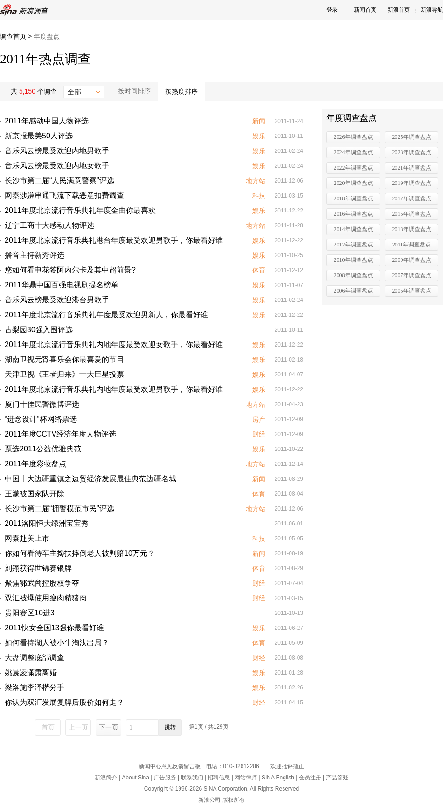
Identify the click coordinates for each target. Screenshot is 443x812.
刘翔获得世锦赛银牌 (38, 568)
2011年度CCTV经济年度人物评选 (60, 434)
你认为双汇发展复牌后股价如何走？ (64, 702)
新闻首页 (365, 10)
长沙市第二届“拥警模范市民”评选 (59, 508)
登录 (332, 10)
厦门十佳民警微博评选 (42, 404)
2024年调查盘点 (353, 152)
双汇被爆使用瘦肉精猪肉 (46, 598)
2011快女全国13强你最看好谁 (54, 628)
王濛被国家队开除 (34, 494)
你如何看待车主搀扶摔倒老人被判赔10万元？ (80, 553)
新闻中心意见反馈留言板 (170, 766)
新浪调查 (25, 10)
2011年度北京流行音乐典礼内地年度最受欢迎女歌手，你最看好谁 (114, 344)
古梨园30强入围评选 (39, 330)
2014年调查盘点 (353, 229)
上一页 (78, 727)
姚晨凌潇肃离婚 (31, 672)
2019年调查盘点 (411, 183)
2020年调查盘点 (353, 183)
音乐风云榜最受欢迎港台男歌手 (57, 300)
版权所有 (233, 800)
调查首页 (13, 36)
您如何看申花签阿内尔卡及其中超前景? (70, 270)
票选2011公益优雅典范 (43, 449)
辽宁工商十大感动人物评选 (49, 225)
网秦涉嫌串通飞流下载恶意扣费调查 (64, 195)
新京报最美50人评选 (39, 136)
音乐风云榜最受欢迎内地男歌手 (57, 151)
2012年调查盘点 (353, 244)
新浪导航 (432, 10)
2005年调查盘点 (411, 290)
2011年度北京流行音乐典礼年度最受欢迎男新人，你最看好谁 (106, 315)
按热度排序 (181, 91)
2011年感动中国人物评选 (47, 121)
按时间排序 (134, 91)
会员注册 (310, 777)
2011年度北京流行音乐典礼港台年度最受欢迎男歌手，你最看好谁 (114, 240)
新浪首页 (399, 10)
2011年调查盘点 (411, 244)
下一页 (108, 727)
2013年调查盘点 (411, 229)
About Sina (135, 777)
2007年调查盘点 (411, 275)
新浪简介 (106, 777)
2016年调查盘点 (353, 214)
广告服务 (165, 777)
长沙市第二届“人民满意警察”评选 (59, 180)
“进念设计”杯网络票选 (41, 419)
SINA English (278, 777)
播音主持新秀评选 (34, 255)
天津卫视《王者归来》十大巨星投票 (64, 374)
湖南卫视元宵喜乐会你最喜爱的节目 (64, 359)
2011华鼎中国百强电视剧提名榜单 (61, 285)
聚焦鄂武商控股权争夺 (42, 583)
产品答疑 (337, 777)
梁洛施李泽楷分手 (34, 687)
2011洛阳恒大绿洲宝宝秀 (47, 523)
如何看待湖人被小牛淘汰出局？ (57, 643)
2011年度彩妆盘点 (35, 464)
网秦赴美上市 (27, 538)
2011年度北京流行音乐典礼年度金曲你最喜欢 (80, 210)
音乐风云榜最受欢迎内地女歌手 (57, 166)
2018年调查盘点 (353, 198)
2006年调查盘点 (353, 290)
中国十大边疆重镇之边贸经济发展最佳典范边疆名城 (90, 479)
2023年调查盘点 (411, 152)
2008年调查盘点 (353, 275)
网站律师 (246, 777)
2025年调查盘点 (411, 137)
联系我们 (192, 777)
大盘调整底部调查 (34, 658)
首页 (48, 727)
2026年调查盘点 (353, 137)
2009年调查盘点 (411, 260)
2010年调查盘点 (353, 260)
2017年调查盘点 (411, 198)
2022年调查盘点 (353, 167)
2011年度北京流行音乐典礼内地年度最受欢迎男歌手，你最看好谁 (114, 389)
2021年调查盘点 (411, 167)
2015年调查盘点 (411, 214)
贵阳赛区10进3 (30, 613)
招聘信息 (219, 777)
